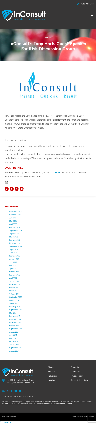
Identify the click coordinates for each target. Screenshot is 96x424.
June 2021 (13, 257)
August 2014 (13, 336)
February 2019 (14, 279)
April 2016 (13, 307)
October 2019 (14, 276)
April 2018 (13, 282)
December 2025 (15, 215)
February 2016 (14, 310)
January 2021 (14, 263)
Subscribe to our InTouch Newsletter (17, 396)
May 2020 (13, 269)
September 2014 (15, 333)
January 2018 (14, 285)
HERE (57, 176)
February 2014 (14, 345)
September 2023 (15, 234)
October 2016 (14, 298)
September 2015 (15, 314)
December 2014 (15, 323)
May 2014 (12, 342)
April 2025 (13, 228)
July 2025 (12, 222)
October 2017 (14, 291)
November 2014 (15, 326)
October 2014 (14, 329)
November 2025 (15, 219)
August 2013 (14, 355)
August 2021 (14, 253)
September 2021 (15, 250)
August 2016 (14, 304)
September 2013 (15, 352)
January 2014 (14, 348)
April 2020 (13, 272)
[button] (92, 15)
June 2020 (13, 266)
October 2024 (14, 231)
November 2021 (15, 247)
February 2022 (14, 244)
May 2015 (12, 317)
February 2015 (14, 320)
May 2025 (13, 225)
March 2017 (13, 295)
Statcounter (6, 422)
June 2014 (13, 339)
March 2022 (13, 241)
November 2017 (15, 288)
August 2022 (14, 238)
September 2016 (15, 301)
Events (48, 37)
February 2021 (14, 260)
